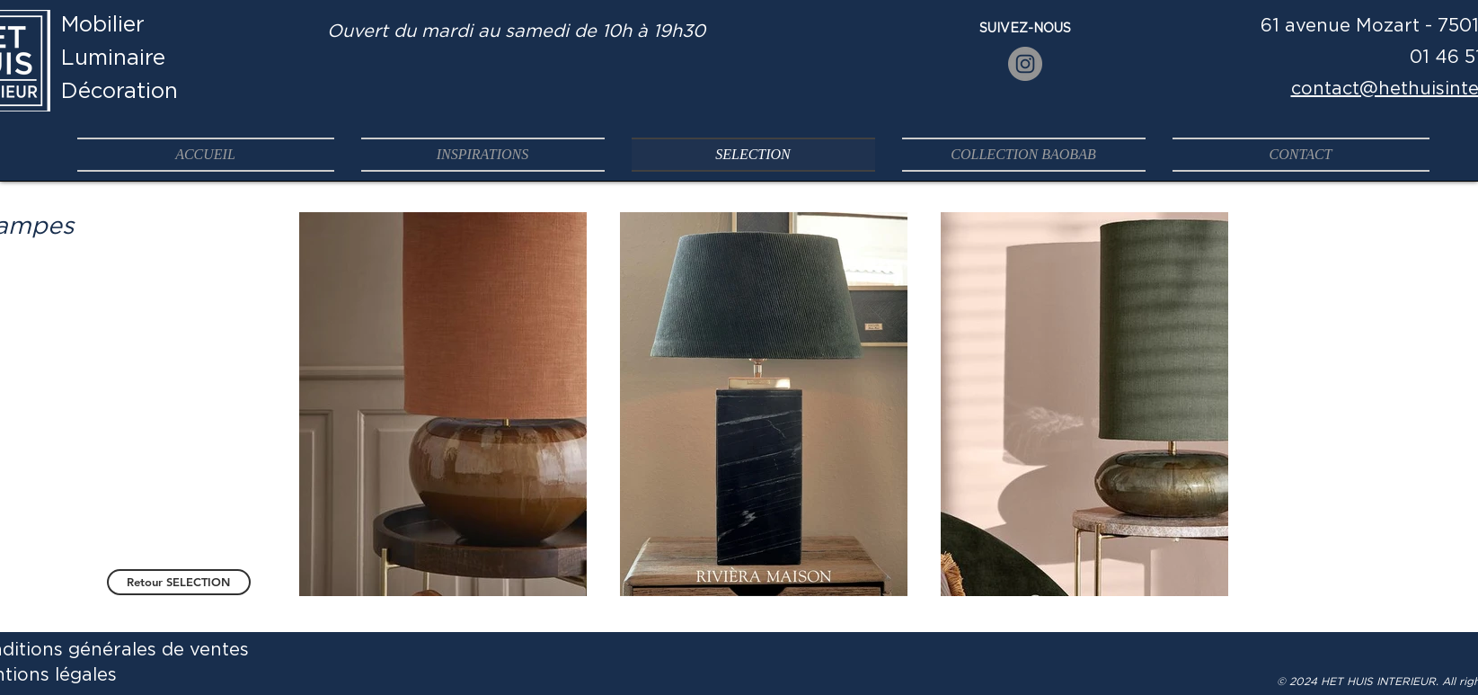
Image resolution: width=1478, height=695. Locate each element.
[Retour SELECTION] (179, 582)
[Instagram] (1025, 64)
